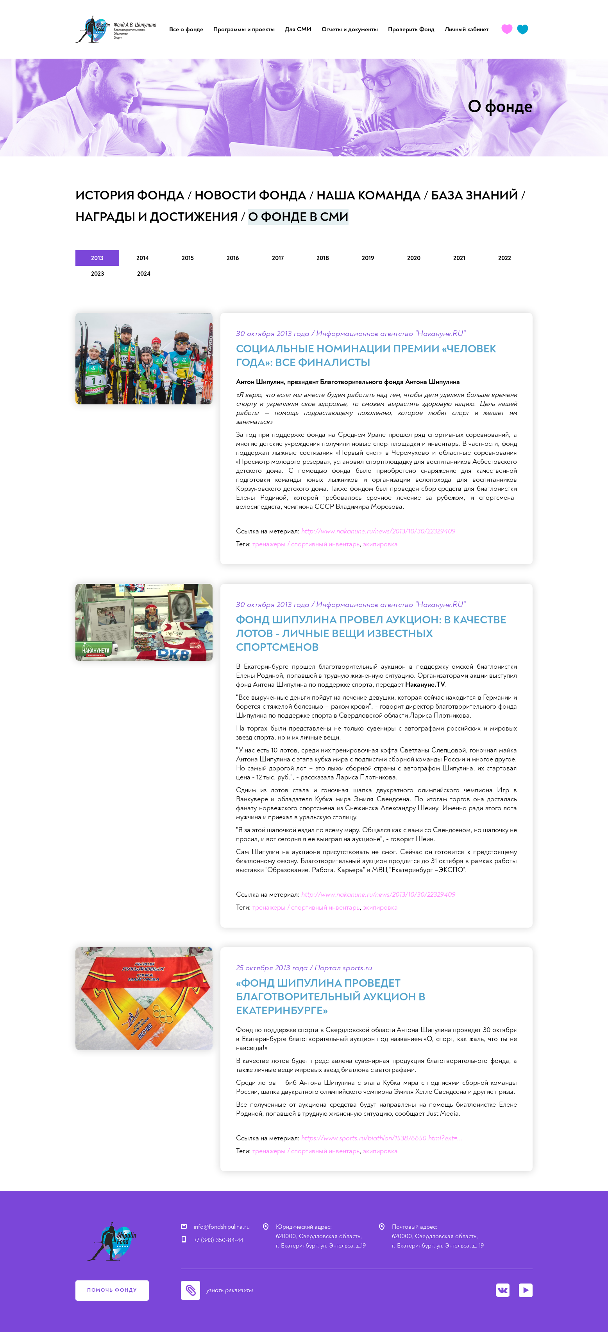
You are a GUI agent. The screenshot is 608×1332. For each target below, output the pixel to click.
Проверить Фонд (411, 29)
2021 (459, 258)
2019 (368, 258)
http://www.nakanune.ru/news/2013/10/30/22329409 (378, 531)
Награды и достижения (156, 217)
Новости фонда (250, 195)
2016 (233, 258)
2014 (142, 258)
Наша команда (369, 195)
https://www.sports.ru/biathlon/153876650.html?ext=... (382, 1138)
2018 (323, 258)
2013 (97, 258)
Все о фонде (186, 29)
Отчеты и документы (350, 29)
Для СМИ (298, 29)
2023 (97, 274)
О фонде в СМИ (298, 217)
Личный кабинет (466, 29)
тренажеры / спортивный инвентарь (305, 544)
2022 (504, 258)
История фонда (129, 195)
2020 (413, 258)
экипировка (380, 544)
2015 (188, 258)
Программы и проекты (244, 29)
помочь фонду (112, 1290)
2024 (143, 274)
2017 (278, 258)
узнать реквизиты (229, 1290)
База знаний (474, 195)
